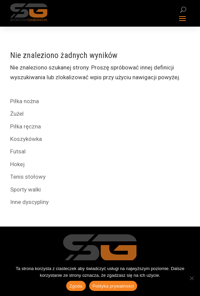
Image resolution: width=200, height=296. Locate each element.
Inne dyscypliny (29, 202)
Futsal (18, 151)
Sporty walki (25, 189)
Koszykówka (26, 139)
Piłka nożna (24, 101)
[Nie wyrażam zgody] (191, 278)
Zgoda (76, 286)
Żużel (17, 113)
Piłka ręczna (25, 126)
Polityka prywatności (113, 286)
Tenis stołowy (28, 176)
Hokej (17, 164)
